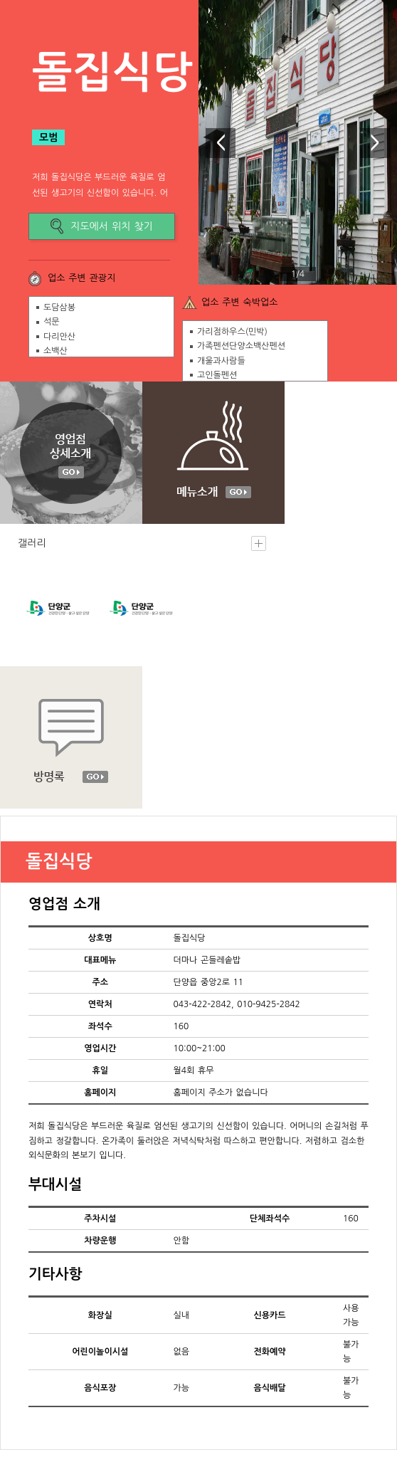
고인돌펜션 (217, 375)
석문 (51, 321)
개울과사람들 (221, 361)
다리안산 (59, 336)
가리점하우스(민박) (232, 331)
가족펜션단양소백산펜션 (241, 346)
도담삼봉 (59, 307)
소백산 (55, 351)
